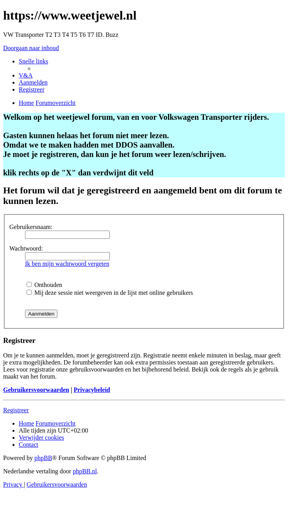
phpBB (43, 458)
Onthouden (44, 284)
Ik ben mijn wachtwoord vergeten (67, 263)
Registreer (16, 410)
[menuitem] (26, 75)
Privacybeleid (91, 389)
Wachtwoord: (26, 248)
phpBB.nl (85, 471)
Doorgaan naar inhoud (31, 48)
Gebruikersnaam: (30, 227)
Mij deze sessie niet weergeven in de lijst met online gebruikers (110, 292)
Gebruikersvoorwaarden (36, 389)
